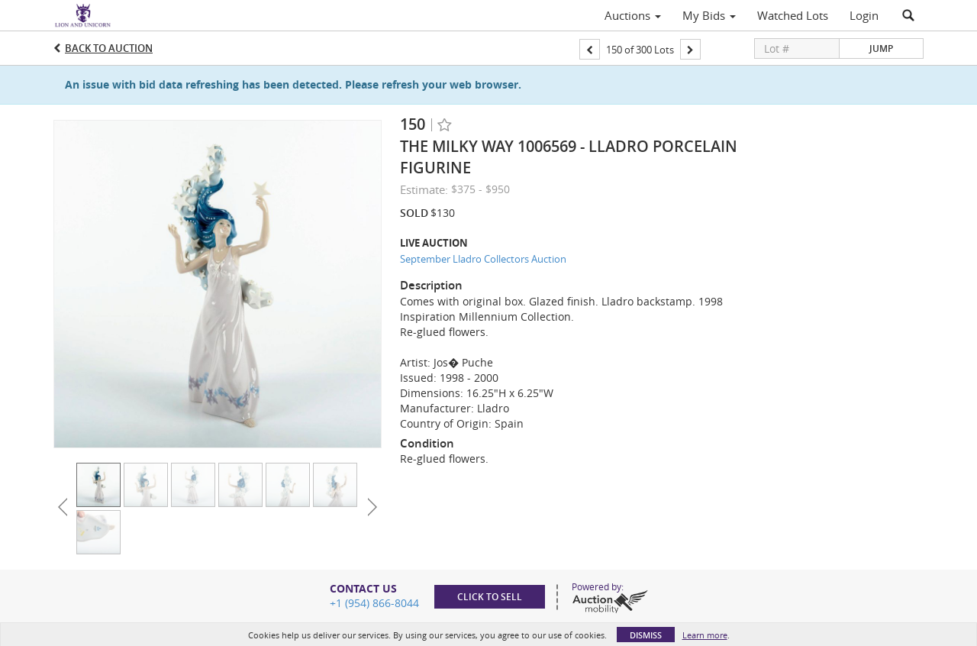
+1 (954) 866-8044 (374, 603)
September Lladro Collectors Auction (483, 259)
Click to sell (489, 596)
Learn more (704, 635)
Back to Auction (109, 48)
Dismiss (646, 635)
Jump (881, 48)
